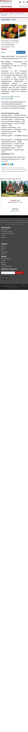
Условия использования (8, 233)
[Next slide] (26, 179)
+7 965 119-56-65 (6, 6)
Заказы (3, 260)
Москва (1, 3)
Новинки (3, 253)
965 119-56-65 (7, 3)
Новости (3, 248)
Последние (4, 252)
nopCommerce (9, 286)
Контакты (4, 237)
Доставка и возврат (6, 231)
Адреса (3, 262)
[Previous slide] (23, 179)
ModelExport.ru (6, 1)
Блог (2, 250)
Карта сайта (4, 230)
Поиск (3, 246)
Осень (3, 161)
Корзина (3, 264)
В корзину (20, 52)
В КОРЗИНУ (14, 211)
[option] (14, 197)
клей (3, 104)
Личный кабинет (5, 258)
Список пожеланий (6, 266)
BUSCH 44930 (14, 200)
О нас (2, 235)
